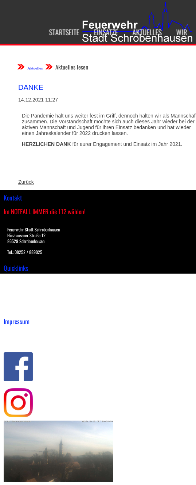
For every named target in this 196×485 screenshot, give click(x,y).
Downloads (16, 286)
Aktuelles (144, 32)
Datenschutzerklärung (29, 340)
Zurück (26, 182)
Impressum (17, 333)
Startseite (62, 32)
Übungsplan (18, 294)
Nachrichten (18, 302)
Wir (179, 32)
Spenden (13, 309)
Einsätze (103, 32)
